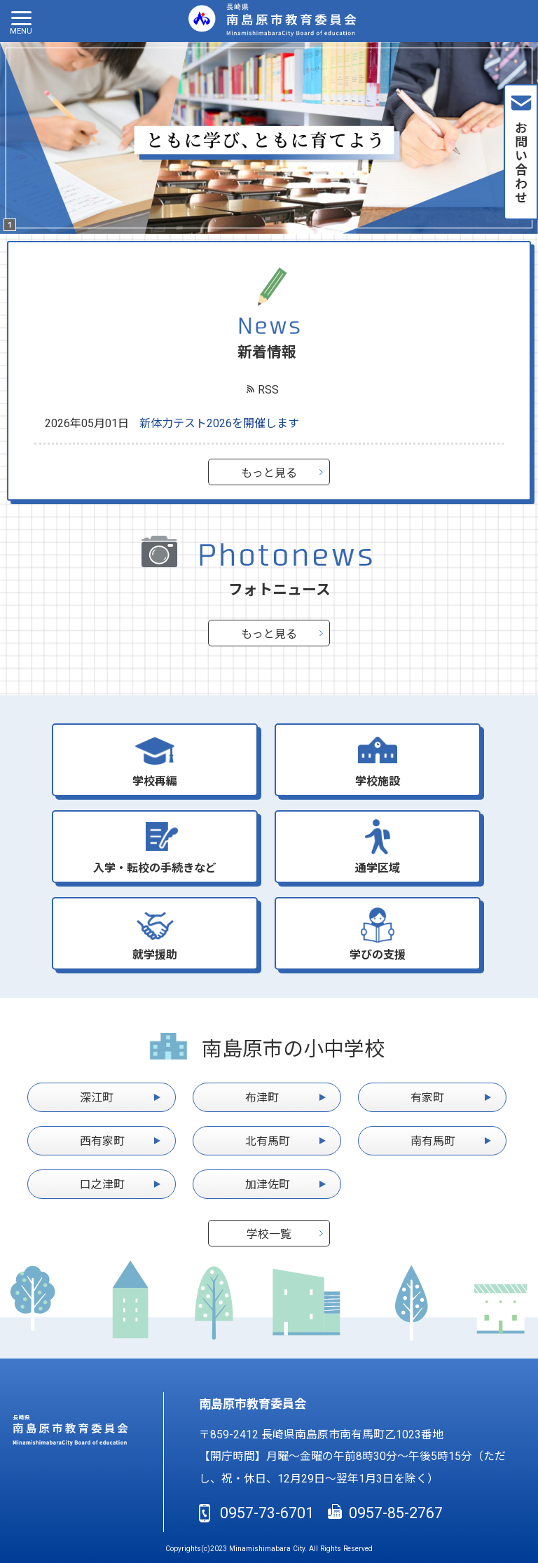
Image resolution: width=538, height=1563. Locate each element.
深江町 (96, 1097)
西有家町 (102, 1141)
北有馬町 (267, 1141)
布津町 (262, 1097)
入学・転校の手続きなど (154, 868)
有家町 (427, 1097)
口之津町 (102, 1184)
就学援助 (154, 954)
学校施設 (377, 781)
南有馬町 (433, 1141)
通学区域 (377, 868)
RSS (268, 389)
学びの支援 (378, 954)
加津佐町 (267, 1184)
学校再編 (154, 781)
